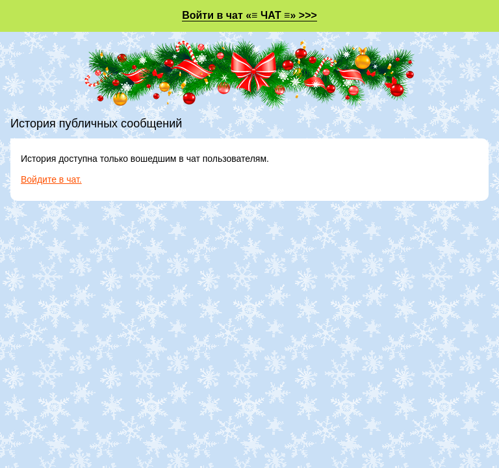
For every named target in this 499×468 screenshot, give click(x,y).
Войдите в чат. (51, 179)
